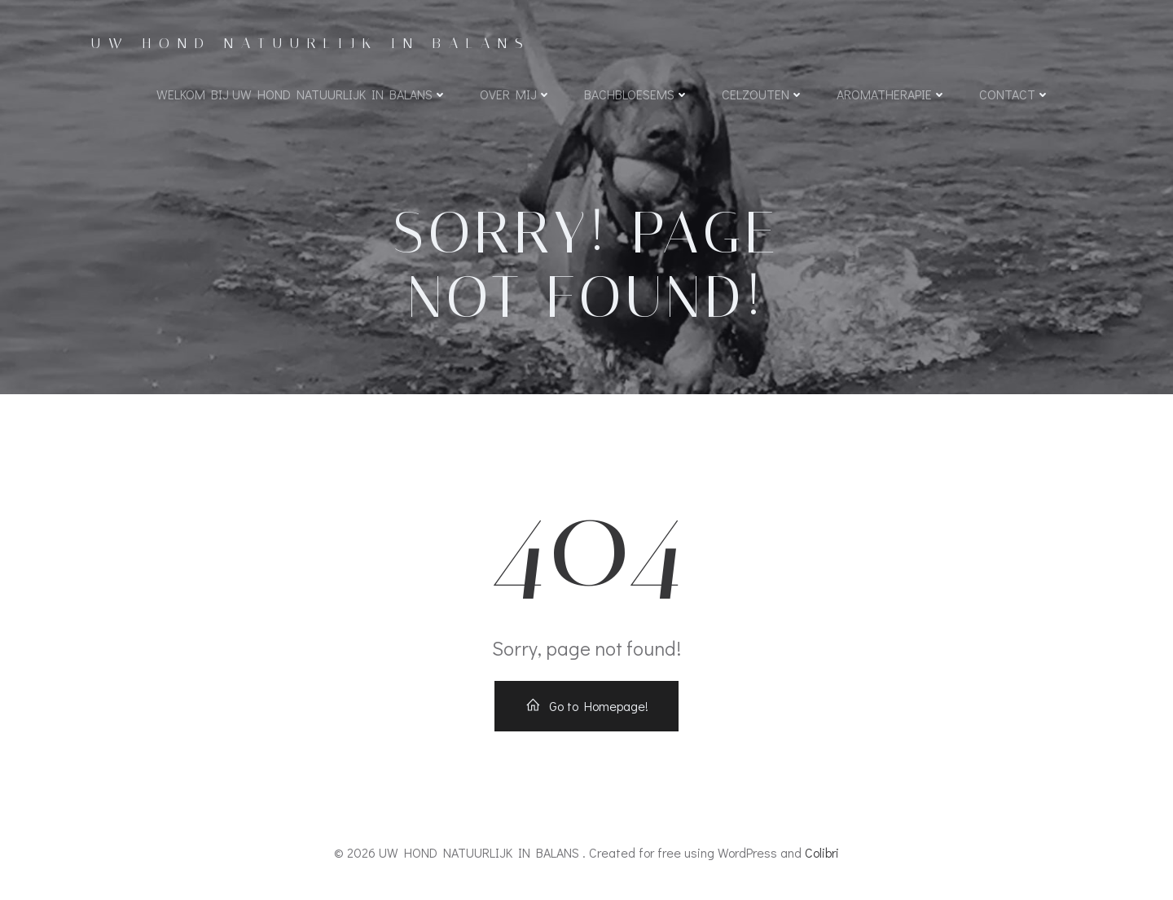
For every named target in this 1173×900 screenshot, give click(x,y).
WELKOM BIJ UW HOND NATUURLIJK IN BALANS (301, 94)
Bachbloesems (636, 94)
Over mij (515, 94)
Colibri (822, 852)
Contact (1014, 94)
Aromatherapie (892, 94)
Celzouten (763, 94)
